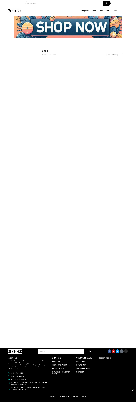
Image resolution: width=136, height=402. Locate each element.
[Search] (63, 3)
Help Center (81, 361)
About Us (56, 361)
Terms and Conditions (61, 365)
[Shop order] (111, 55)
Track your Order (83, 368)
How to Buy (81, 365)
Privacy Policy (58, 368)
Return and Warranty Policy (61, 373)
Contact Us (80, 372)
